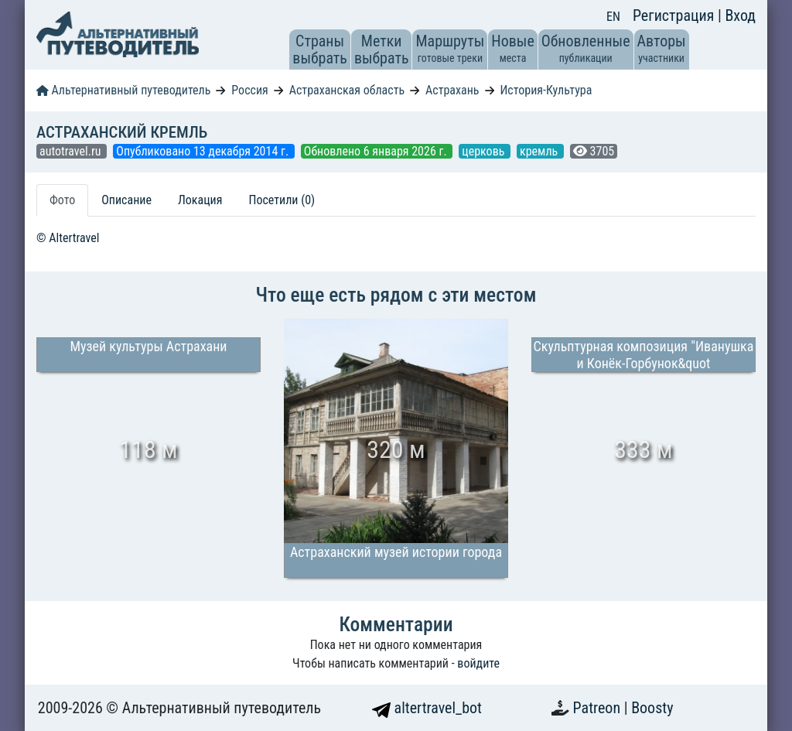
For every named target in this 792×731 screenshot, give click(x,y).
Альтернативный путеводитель (123, 90)
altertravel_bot (427, 708)
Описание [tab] (126, 200)
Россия (249, 90)
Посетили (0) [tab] (281, 200)
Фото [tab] (62, 200)
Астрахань (452, 90)
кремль (540, 151)
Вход (740, 15)
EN (613, 16)
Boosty (652, 708)
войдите (478, 663)
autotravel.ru (71, 151)
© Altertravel (67, 238)
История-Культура (546, 90)
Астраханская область (347, 90)
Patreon (598, 708)
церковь (484, 151)
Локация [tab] (200, 200)
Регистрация (675, 15)
